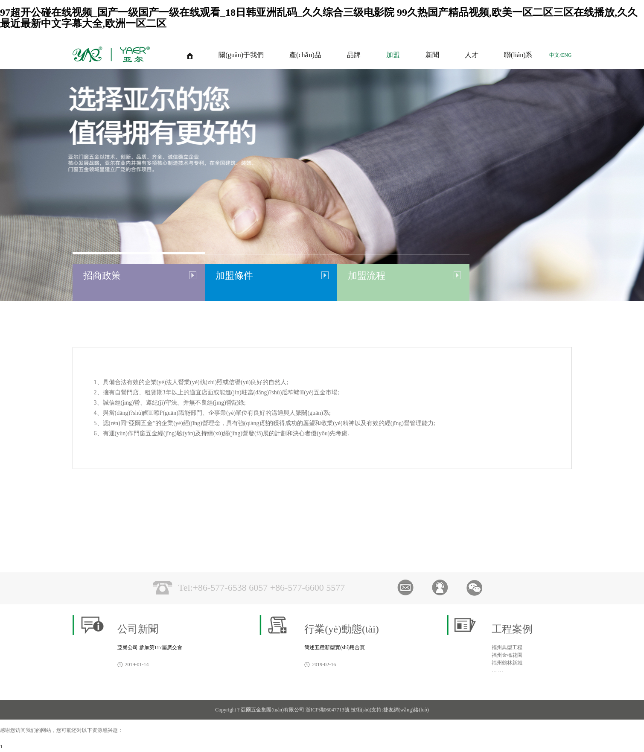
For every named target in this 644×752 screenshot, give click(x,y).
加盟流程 (366, 275)
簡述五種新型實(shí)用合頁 (334, 647)
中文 (554, 55)
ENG (566, 55)
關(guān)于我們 (241, 54)
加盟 (393, 54)
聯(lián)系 (518, 54)
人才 (471, 54)
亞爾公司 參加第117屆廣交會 (150, 647)
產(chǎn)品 (305, 54)
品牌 (354, 54)
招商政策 (102, 275)
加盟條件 (234, 275)
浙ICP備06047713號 (328, 710)
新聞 (432, 54)
